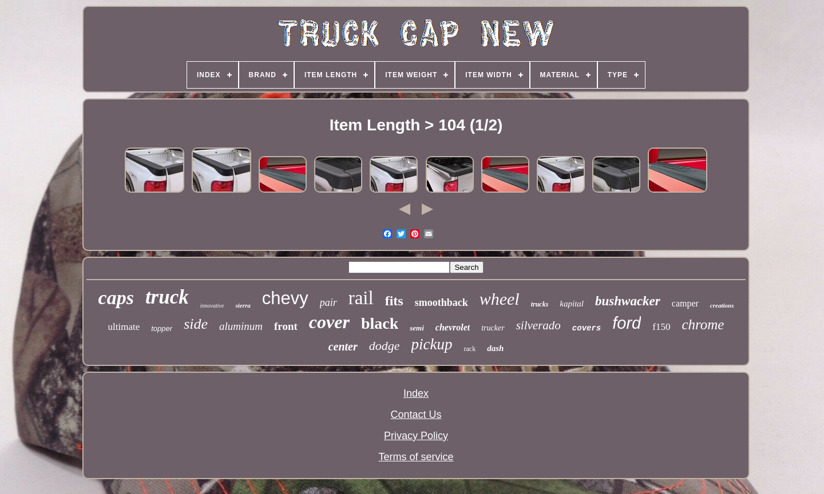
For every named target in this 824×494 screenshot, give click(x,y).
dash (495, 348)
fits (394, 300)
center (343, 346)
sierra (242, 305)
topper (161, 328)
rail (361, 298)
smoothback (441, 302)
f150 (661, 326)
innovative (212, 305)
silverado (538, 325)
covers (586, 328)
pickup (432, 344)
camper (685, 303)
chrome (703, 324)
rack (470, 349)
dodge (384, 345)
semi (417, 328)
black (379, 323)
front (286, 326)
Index (416, 393)
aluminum (241, 326)
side (196, 324)
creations (722, 305)
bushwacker (627, 301)
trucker (492, 328)
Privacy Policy (416, 435)
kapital (572, 303)
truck (167, 297)
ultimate (124, 326)
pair (328, 302)
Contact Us (415, 414)
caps (116, 297)
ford (626, 323)
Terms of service (415, 457)
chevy (285, 298)
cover (329, 322)
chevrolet (452, 327)
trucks (540, 304)
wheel (500, 298)
